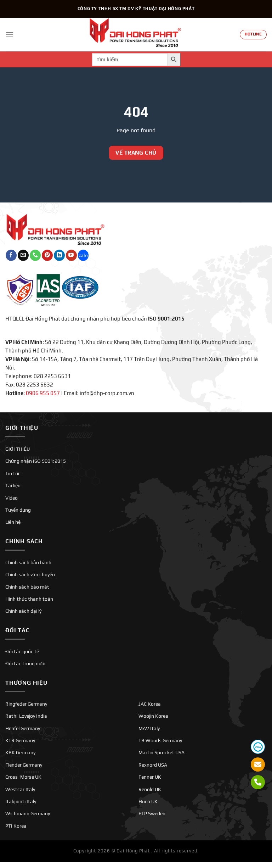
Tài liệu (13, 485)
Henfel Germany (22, 728)
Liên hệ (13, 522)
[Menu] (9, 34)
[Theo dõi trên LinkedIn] (59, 255)
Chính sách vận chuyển (30, 574)
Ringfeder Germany (26, 704)
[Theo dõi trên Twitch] (83, 255)
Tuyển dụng (18, 510)
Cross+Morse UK (23, 777)
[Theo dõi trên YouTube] (71, 255)
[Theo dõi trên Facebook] (11, 255)
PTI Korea (16, 826)
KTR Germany (20, 740)
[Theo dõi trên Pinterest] (47, 255)
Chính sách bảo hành (28, 562)
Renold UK (149, 789)
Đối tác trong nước (26, 663)
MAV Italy (149, 728)
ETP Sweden (151, 813)
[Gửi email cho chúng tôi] (23, 255)
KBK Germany (20, 752)
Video (11, 498)
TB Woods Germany (160, 740)
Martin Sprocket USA (161, 752)
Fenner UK (149, 777)
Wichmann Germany (27, 813)
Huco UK (148, 801)
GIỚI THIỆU (17, 449)
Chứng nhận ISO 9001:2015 (35, 461)
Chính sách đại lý (23, 611)
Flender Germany (23, 765)
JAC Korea (149, 704)
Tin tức (13, 473)
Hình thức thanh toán (29, 599)
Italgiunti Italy (20, 801)
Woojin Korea (153, 716)
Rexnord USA (152, 765)
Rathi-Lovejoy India (26, 716)
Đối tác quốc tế (22, 651)
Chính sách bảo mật (27, 587)
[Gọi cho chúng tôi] (35, 255)
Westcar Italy (20, 789)
